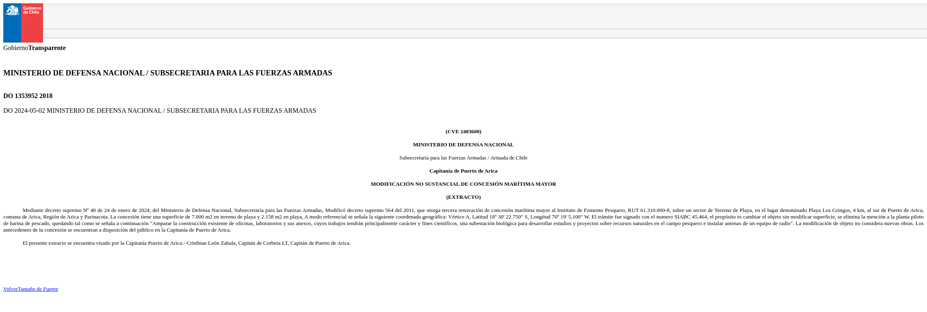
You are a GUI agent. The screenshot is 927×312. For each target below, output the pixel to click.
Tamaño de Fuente (38, 289)
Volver (10, 289)
